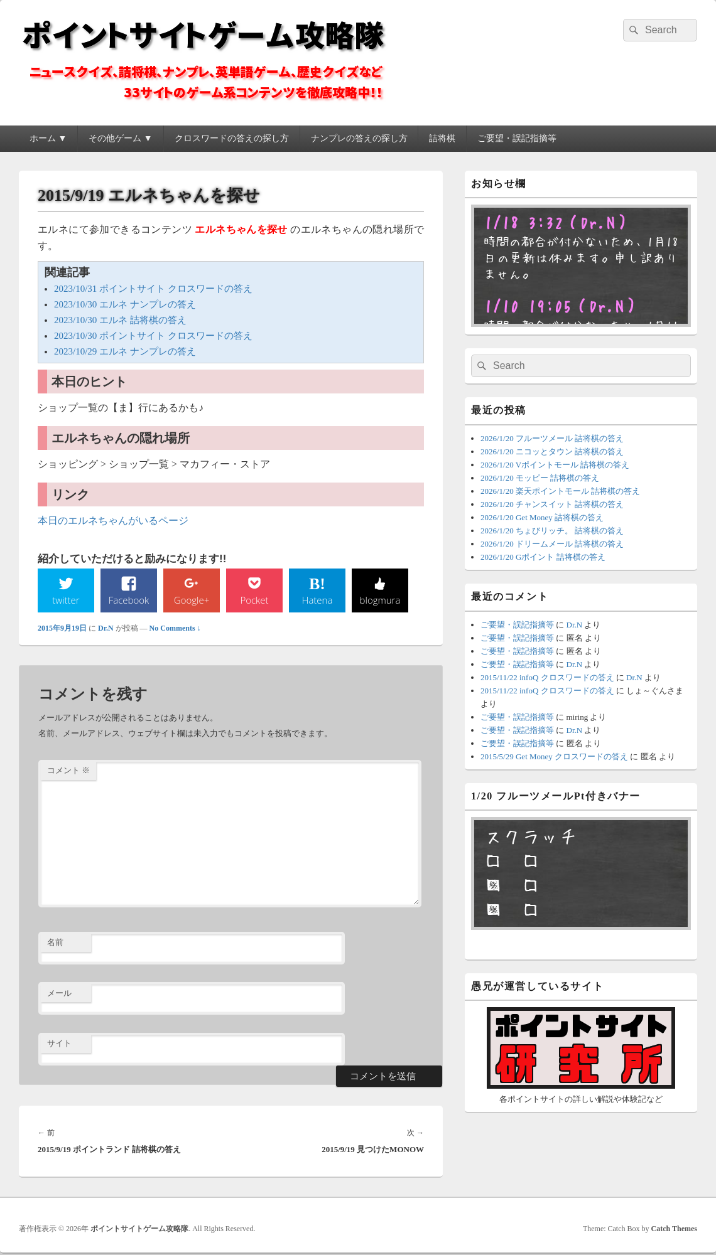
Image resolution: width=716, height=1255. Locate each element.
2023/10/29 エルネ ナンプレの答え (125, 351)
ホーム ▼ (48, 138)
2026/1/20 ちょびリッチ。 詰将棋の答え (552, 530)
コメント (68, 771)
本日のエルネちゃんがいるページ (113, 520)
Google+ (191, 600)
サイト (59, 1044)
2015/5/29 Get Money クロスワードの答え (554, 756)
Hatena (317, 600)
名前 (55, 943)
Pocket (254, 600)
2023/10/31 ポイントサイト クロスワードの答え (153, 289)
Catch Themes (674, 1229)
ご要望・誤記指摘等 (516, 138)
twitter (66, 600)
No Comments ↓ (175, 628)
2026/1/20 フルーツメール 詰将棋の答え (552, 438)
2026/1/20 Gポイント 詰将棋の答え (542, 557)
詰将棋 (442, 138)
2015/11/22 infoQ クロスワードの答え (547, 677)
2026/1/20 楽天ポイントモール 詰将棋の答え (560, 491)
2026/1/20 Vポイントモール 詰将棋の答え (554, 464)
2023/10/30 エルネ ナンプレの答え (125, 304)
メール (59, 993)
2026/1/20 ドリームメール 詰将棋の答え (552, 543)
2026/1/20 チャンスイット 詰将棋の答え (552, 504)
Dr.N (106, 628)
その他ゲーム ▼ (120, 138)
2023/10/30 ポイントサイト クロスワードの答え (153, 336)
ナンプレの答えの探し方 (359, 138)
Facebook (129, 600)
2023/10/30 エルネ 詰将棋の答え (120, 320)
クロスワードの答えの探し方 (232, 138)
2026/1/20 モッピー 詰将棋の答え (539, 478)
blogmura (379, 600)
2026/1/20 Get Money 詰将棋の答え (542, 517)
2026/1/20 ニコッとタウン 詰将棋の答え (552, 451)
